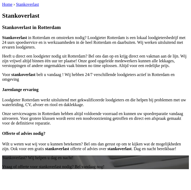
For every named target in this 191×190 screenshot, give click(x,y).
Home (7, 4)
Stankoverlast (27, 4)
